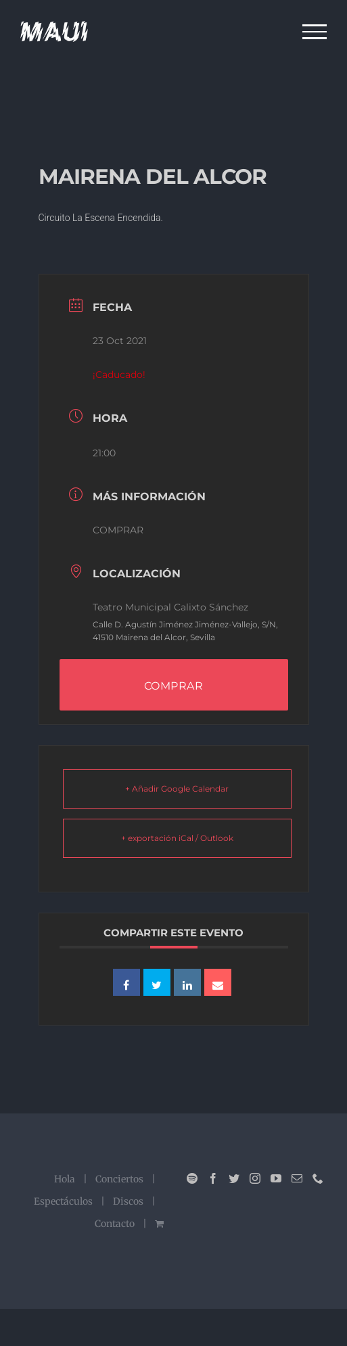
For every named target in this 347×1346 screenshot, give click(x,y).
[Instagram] (255, 1178)
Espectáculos (63, 1201)
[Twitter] (234, 1178)
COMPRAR (118, 530)
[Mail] (297, 1178)
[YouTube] (276, 1178)
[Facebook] (213, 1178)
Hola (64, 1179)
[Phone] (318, 1178)
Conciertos (119, 1179)
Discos (128, 1201)
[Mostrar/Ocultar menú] (315, 31)
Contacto (115, 1224)
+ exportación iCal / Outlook (177, 838)
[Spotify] (192, 1178)
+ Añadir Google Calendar (177, 789)
